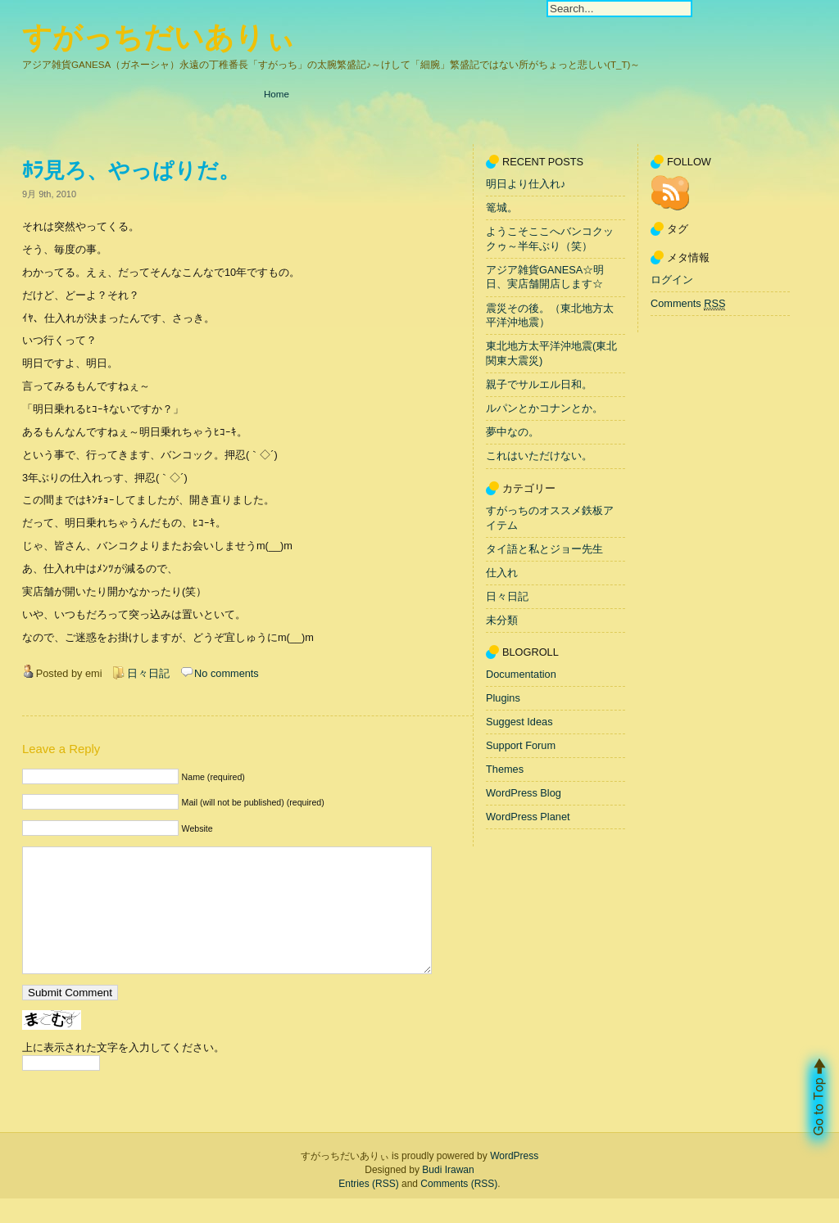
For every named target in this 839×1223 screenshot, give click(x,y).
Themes (505, 769)
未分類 (502, 620)
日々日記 (148, 673)
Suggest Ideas (519, 721)
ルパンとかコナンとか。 (544, 408)
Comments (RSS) (458, 1208)
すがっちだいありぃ (158, 37)
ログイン (672, 279)
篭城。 (502, 207)
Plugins (503, 698)
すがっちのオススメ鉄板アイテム (550, 517)
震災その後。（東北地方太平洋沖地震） (550, 315)
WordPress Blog (523, 793)
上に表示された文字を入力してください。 (123, 1072)
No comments (226, 673)
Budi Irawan (448, 1194)
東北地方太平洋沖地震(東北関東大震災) (551, 354)
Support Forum (521, 745)
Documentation (521, 674)
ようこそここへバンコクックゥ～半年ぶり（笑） (550, 238)
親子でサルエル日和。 (539, 384)
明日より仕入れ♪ (525, 184)
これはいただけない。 (539, 456)
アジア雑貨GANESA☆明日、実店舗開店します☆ (545, 277)
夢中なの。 (512, 432)
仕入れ (502, 572)
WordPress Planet (528, 816)
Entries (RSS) (368, 1208)
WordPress (514, 1180)
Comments (688, 303)
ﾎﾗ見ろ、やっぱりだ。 (131, 170)
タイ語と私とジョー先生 (544, 549)
